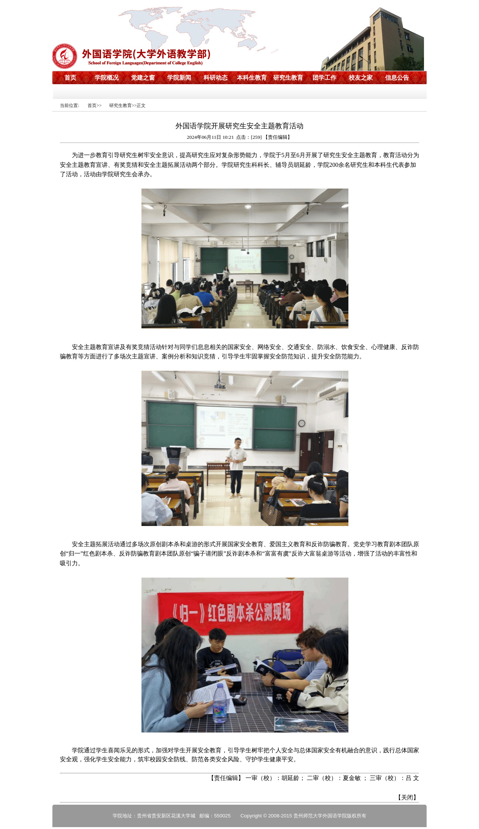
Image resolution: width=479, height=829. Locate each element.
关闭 (407, 797)
